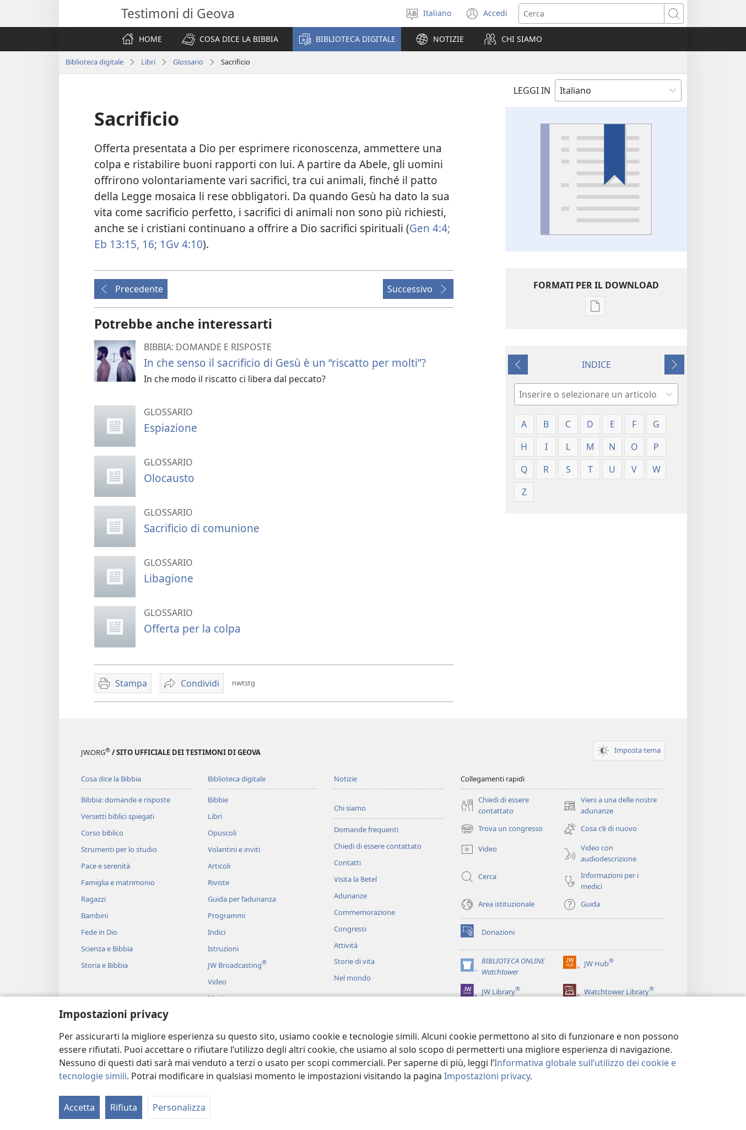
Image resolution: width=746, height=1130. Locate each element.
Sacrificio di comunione (202, 528)
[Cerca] (591, 13)
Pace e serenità (105, 866)
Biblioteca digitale (94, 62)
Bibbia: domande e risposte (125, 800)
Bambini (94, 915)
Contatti (347, 862)
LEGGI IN (531, 90)
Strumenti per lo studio (119, 849)
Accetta (79, 1107)
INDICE (596, 364)
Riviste (218, 882)
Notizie (345, 779)
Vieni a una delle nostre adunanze (610, 806)
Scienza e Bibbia (107, 949)
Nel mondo (352, 978)
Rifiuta (123, 1107)
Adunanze (350, 896)
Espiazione (170, 427)
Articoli (219, 866)
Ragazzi (93, 899)
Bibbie (218, 800)
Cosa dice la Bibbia (111, 779)
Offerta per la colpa (192, 628)
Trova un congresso (502, 829)
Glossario (188, 62)
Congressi (350, 929)
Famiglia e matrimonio (118, 882)
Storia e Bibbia (104, 965)
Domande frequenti (366, 829)
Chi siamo (350, 808)
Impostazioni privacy (487, 1076)
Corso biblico (102, 833)
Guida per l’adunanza (242, 899)
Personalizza (179, 1107)
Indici (216, 932)
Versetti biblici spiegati (117, 816)
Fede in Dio (99, 932)
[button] (230, 39)
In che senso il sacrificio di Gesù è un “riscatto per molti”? (285, 362)
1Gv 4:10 (180, 244)
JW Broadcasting (237, 965)
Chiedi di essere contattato (377, 846)
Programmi (226, 915)
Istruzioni (223, 949)
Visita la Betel (355, 879)
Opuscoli (222, 833)
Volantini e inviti (234, 849)
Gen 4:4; (429, 228)
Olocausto (169, 477)
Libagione (168, 578)
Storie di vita (354, 961)
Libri (148, 62)
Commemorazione (364, 912)
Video (217, 982)
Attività (346, 945)
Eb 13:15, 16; (125, 244)
